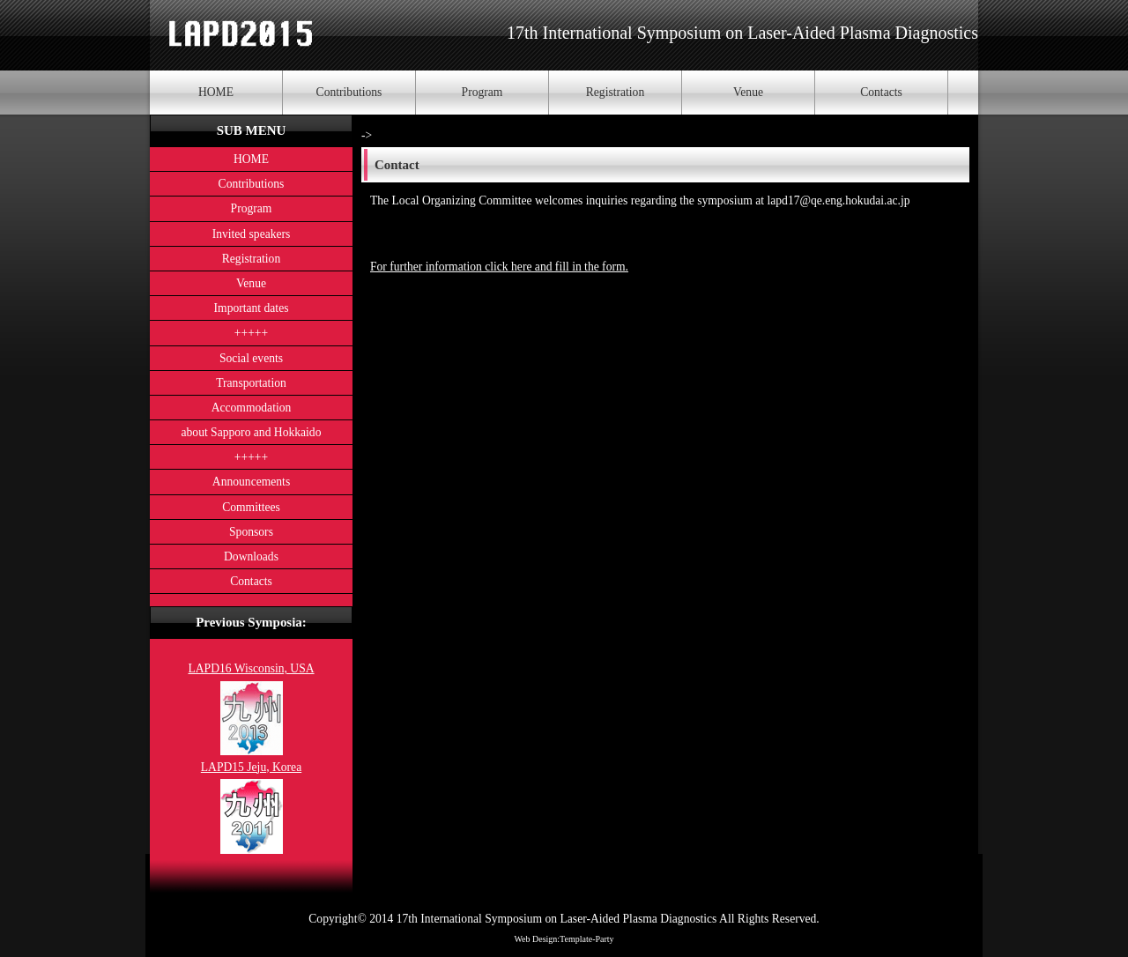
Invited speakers (251, 234)
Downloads (251, 556)
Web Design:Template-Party (563, 939)
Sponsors (251, 531)
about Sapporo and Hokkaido (252, 432)
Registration (615, 92)
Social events (251, 358)
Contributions (349, 92)
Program (482, 92)
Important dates (251, 308)
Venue (748, 92)
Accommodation (252, 407)
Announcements (251, 481)
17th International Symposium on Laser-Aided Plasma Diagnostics (742, 32)
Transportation (251, 382)
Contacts (881, 92)
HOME (216, 92)
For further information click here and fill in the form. (499, 266)
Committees (251, 507)
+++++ (251, 332)
